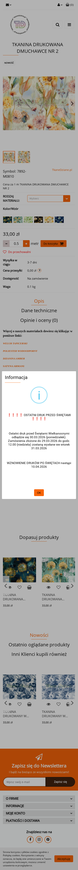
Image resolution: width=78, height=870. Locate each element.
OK (39, 492)
